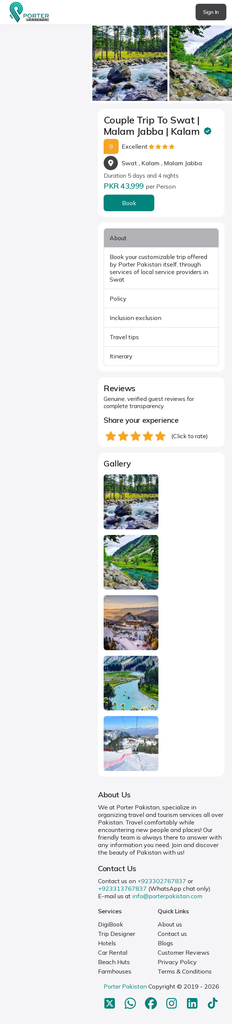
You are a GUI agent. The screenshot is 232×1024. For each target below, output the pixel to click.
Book (129, 203)
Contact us (172, 933)
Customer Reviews (183, 952)
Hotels (107, 943)
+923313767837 (122, 888)
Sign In (211, 12)
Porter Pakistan (125, 986)
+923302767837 (161, 881)
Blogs (165, 943)
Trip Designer (116, 933)
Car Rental (112, 952)
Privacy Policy (177, 962)
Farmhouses (114, 971)
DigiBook (110, 924)
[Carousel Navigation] (161, 61)
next (224, 61)
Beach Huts (114, 962)
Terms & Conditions (185, 971)
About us (170, 924)
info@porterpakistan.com (167, 896)
